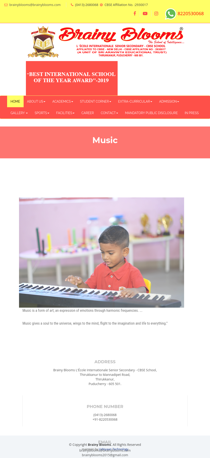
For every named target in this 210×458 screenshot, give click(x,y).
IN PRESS (192, 113)
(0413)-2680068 (105, 446)
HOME (15, 101)
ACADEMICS (62, 101)
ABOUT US (36, 101)
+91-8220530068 (105, 451)
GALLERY (19, 113)
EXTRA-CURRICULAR (135, 101)
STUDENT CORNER (95, 101)
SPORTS (42, 113)
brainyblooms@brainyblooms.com (35, 5)
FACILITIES (65, 113)
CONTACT (109, 113)
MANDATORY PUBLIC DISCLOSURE (151, 113)
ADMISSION (169, 101)
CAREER (87, 113)
